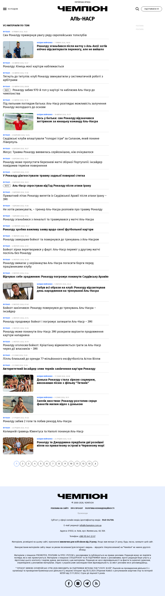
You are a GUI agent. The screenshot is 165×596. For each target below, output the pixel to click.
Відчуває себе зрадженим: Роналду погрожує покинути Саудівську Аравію (55, 276)
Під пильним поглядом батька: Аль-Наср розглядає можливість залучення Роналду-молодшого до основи (54, 105)
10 (71, 463)
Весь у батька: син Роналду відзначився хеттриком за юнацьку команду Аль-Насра (67, 119)
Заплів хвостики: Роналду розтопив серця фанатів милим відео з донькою (67, 402)
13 (89, 463)
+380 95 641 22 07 (87, 536)
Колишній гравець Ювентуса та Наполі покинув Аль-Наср (43, 431)
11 (77, 463)
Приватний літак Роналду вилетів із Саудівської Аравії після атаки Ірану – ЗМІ (55, 197)
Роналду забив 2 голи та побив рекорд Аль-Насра (37, 421)
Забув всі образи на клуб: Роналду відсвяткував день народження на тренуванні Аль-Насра (71, 289)
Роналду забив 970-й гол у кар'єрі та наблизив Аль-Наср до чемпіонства (49, 91)
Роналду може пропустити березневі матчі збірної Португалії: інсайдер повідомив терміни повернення (52, 163)
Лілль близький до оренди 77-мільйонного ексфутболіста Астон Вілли (51, 358)
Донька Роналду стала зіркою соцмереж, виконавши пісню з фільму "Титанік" (66, 381)
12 (83, 463)
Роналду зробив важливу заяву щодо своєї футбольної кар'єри (48, 229)
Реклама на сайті (59, 508)
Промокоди (82, 513)
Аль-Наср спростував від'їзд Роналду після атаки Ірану (47, 185)
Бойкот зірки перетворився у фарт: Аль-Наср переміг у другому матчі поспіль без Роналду (51, 251)
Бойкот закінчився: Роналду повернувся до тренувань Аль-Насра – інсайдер (49, 309)
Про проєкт (77, 508)
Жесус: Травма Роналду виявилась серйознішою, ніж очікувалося (48, 152)
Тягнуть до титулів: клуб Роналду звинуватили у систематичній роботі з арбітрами (53, 78)
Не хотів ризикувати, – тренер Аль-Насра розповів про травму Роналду (52, 209)
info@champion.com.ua (90, 525)
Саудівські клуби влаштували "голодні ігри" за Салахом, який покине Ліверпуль (51, 140)
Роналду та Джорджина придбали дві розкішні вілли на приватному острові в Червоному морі (70, 443)
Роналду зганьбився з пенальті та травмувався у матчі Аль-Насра (48, 219)
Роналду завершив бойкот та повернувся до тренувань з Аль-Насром (51, 239)
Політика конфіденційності (99, 508)
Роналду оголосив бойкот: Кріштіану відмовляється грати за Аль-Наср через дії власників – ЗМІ (52, 346)
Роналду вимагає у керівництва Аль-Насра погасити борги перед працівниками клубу (48, 264)
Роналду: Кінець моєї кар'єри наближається (33, 66)
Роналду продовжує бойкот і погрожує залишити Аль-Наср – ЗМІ (47, 321)
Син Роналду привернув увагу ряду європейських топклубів (45, 35)
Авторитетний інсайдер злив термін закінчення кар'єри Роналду (49, 368)
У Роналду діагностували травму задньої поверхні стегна (44, 175)
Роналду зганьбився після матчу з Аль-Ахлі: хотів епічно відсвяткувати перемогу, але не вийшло (72, 47)
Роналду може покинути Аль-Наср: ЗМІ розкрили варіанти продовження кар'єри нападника (53, 333)
